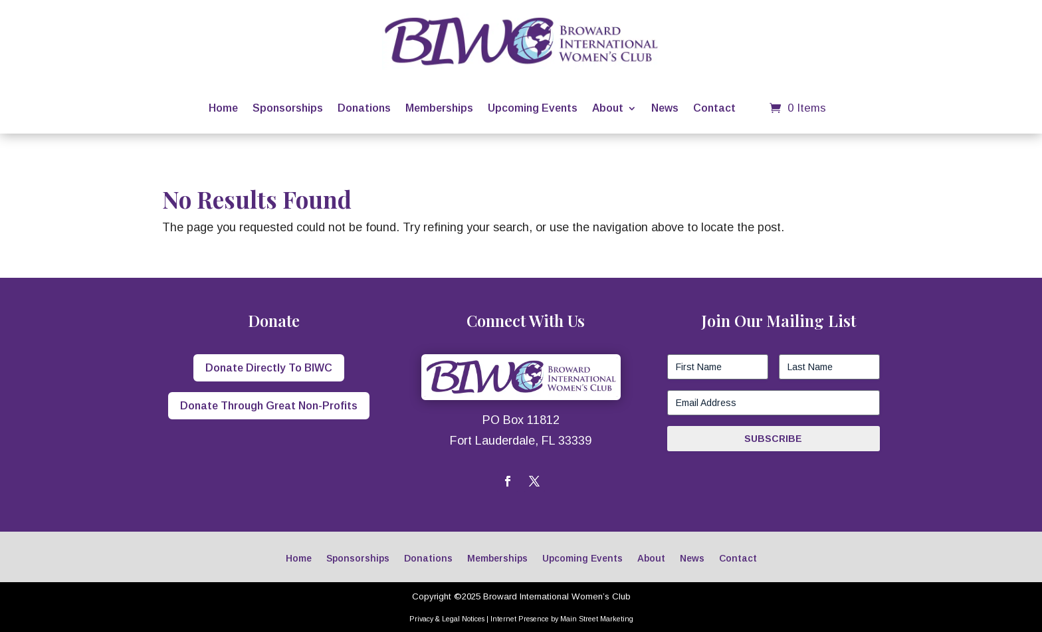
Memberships (439, 108)
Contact (714, 108)
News (664, 108)
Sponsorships (288, 108)
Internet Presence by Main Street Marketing (561, 619)
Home (223, 108)
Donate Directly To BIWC (268, 367)
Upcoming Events (532, 108)
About (607, 108)
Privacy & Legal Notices (446, 619)
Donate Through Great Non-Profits (269, 405)
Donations (364, 108)
